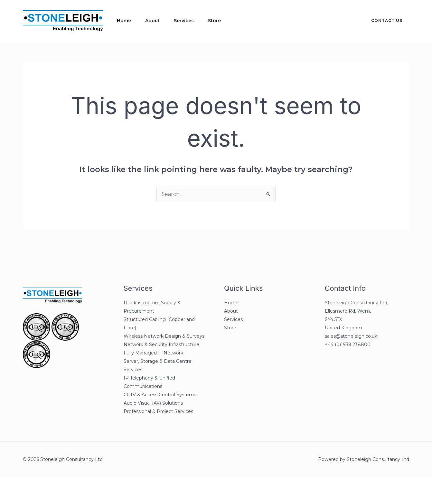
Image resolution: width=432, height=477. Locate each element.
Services (184, 20)
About (152, 20)
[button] (383, 20)
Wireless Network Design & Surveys (164, 336)
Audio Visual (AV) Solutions (153, 403)
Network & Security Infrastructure (161, 344)
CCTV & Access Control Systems (160, 395)
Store (214, 20)
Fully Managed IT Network (153, 353)
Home (124, 20)
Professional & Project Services (158, 411)
